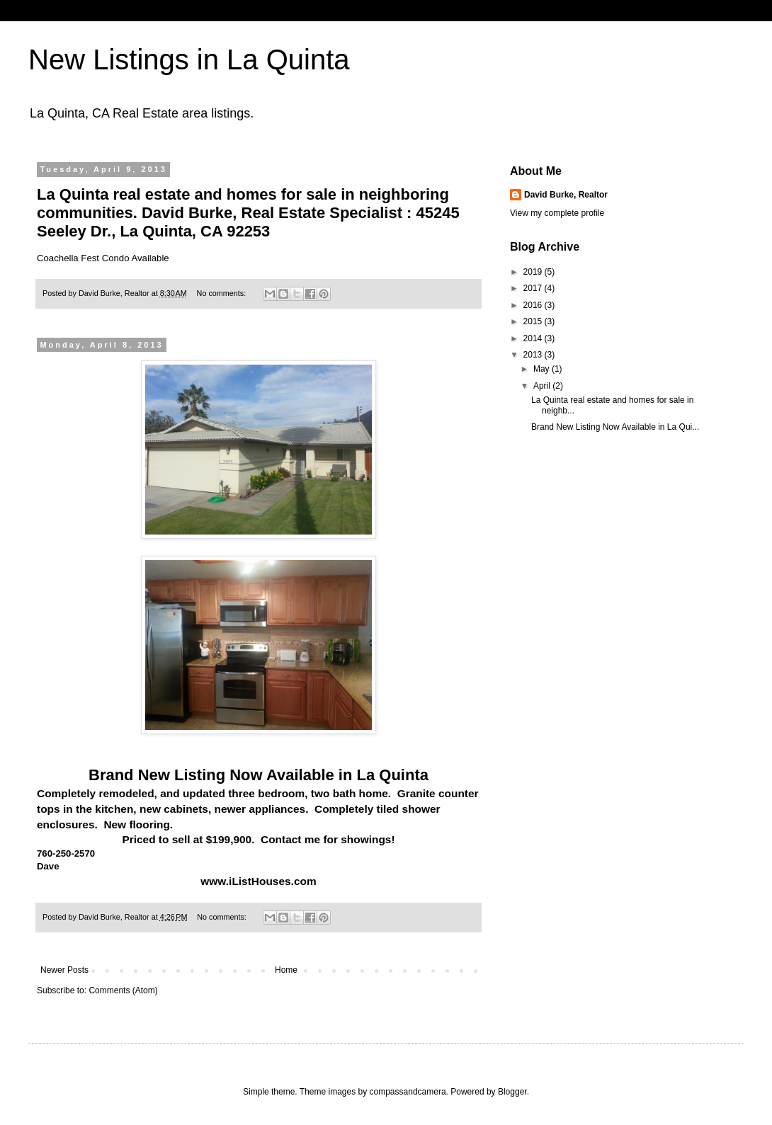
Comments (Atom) (123, 990)
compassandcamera (408, 1092)
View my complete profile (557, 213)
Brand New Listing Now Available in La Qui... (615, 427)
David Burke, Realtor (566, 195)
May (542, 369)
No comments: (223, 293)
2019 (534, 272)
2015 (534, 321)
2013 (534, 355)
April (542, 386)
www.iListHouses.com (258, 881)
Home (286, 970)
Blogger (512, 1092)
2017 (534, 288)
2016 (534, 305)
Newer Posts (64, 970)
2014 (534, 338)
